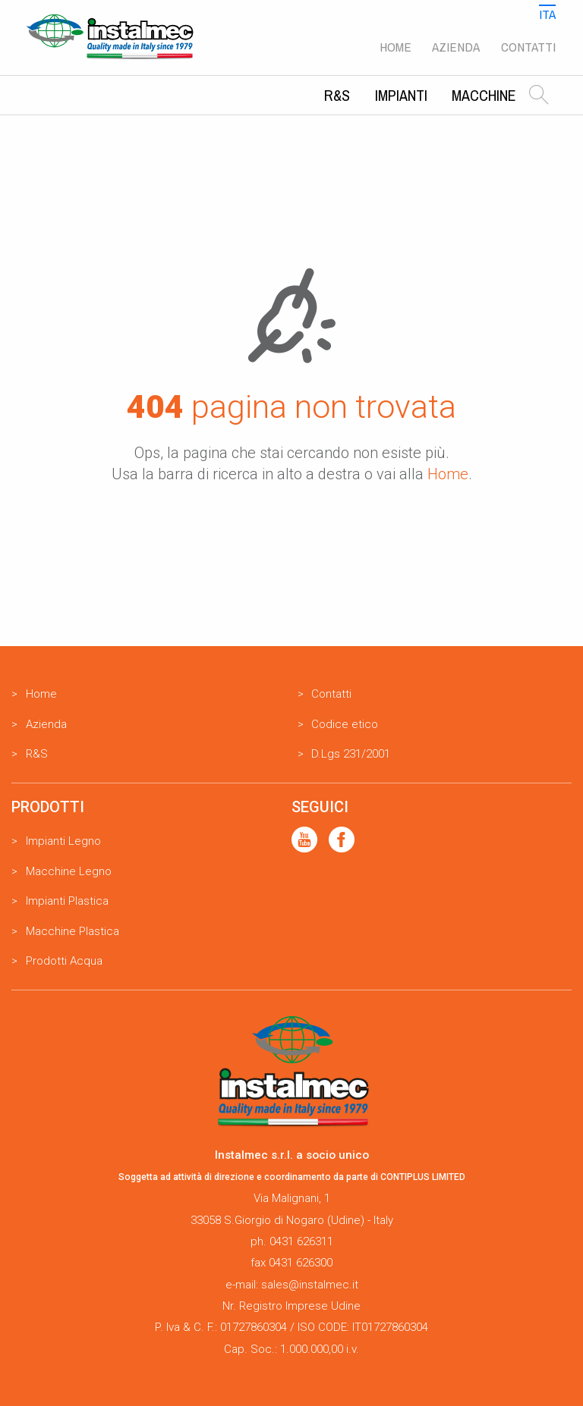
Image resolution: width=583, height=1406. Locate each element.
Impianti (401, 95)
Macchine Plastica (72, 931)
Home (395, 46)
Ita (547, 14)
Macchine (484, 95)
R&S (337, 95)
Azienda (456, 46)
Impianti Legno (63, 841)
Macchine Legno (69, 871)
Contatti (528, 46)
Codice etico (344, 724)
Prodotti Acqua (64, 961)
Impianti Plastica (67, 901)
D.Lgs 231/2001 (350, 754)
